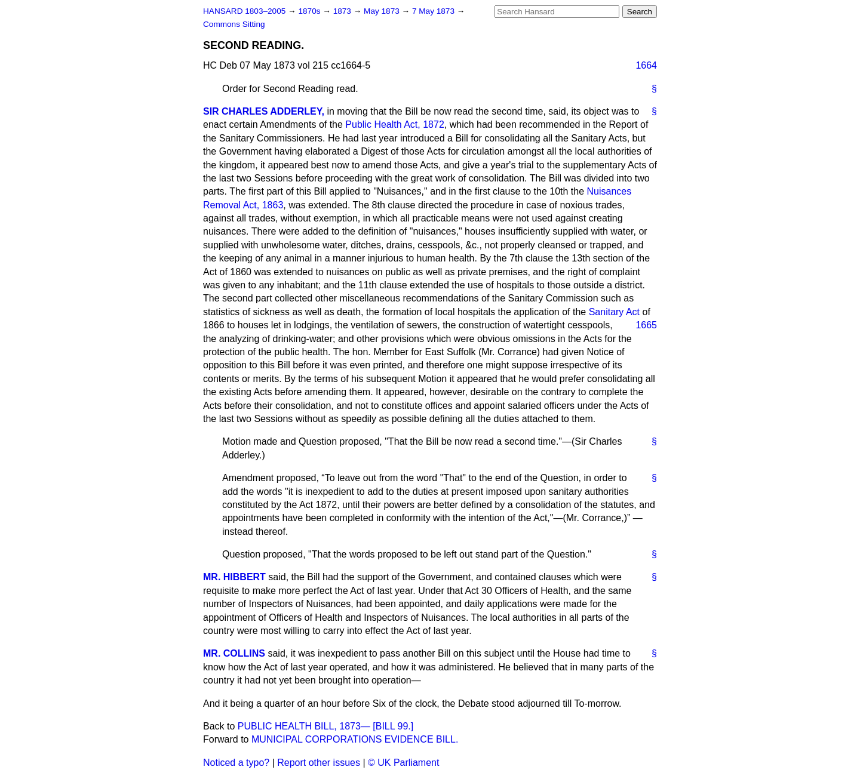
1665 (646, 325)
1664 (646, 65)
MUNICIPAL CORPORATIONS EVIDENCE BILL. (354, 739)
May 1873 (382, 11)
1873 (343, 11)
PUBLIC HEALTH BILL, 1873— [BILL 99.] (325, 726)
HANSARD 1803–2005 (244, 11)
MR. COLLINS (234, 653)
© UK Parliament (403, 763)
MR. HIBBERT (234, 577)
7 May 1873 (434, 11)
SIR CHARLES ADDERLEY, (263, 111)
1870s (310, 11)
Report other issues (318, 763)
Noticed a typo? (236, 763)
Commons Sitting (234, 24)
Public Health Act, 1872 (394, 124)
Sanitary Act (614, 312)
